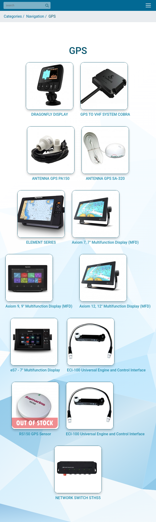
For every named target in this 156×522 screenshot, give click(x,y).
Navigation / (37, 16)
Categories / (15, 16)
